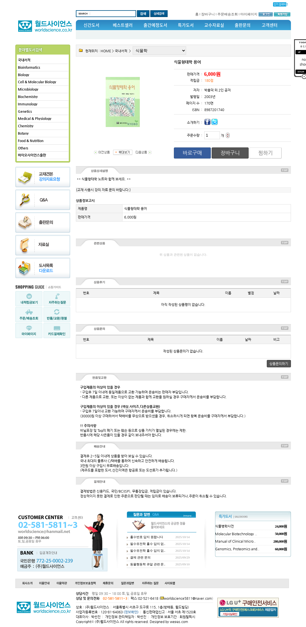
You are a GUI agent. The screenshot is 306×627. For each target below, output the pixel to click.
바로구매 (192, 153)
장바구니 (208, 14)
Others (23, 148)
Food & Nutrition (30, 141)
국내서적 (24, 60)
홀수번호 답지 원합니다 (146, 537)
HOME (106, 51)
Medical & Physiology (34, 118)
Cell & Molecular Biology (37, 82)
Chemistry (26, 126)
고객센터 (270, 25)
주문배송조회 (227, 14)
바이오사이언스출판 (32, 155)
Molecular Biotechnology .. (236, 534)
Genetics (25, 111)
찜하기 (265, 153)
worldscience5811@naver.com (188, 598)
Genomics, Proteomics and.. (237, 549)
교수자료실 (214, 25)
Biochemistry (28, 97)
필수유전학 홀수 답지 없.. (147, 543)
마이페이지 (248, 14)
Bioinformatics (29, 67)
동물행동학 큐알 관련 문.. (147, 564)
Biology (23, 75)
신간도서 (91, 25)
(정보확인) (131, 612)
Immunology (28, 104)
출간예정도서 (155, 25)
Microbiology (28, 89)
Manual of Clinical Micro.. (235, 541)
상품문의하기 (278, 364)
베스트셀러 (123, 25)
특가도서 (186, 25)
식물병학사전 (224, 526)
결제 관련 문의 (140, 557)
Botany (23, 133)
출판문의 (243, 25)
